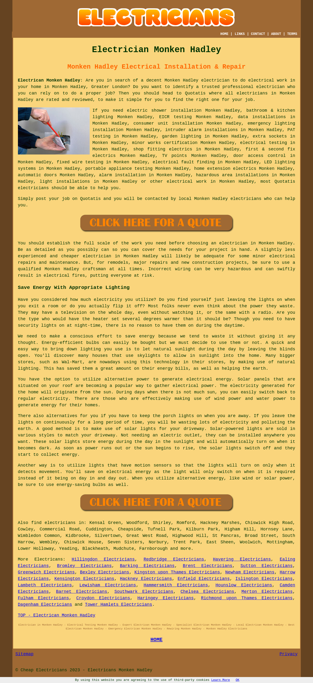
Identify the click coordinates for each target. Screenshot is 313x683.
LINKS (240, 34)
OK (238, 680)
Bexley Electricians (104, 572)
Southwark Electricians (143, 591)
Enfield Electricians (204, 578)
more (186, 548)
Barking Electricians (147, 565)
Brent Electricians (207, 565)
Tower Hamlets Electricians (118, 604)
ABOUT (276, 34)
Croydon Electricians (103, 598)
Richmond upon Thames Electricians (247, 598)
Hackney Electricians (146, 578)
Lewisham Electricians (107, 585)
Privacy (289, 654)
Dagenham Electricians (45, 604)
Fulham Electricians (43, 598)
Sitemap (25, 654)
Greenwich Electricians (46, 572)
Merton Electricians (267, 591)
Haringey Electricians (165, 598)
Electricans (48, 559)
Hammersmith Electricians (175, 585)
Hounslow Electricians (243, 585)
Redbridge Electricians (174, 559)
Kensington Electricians (84, 578)
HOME (224, 34)
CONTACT (258, 34)
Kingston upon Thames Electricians (177, 572)
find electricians (53, 522)
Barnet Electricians (81, 591)
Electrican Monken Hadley (49, 80)
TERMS (292, 34)
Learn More (220, 680)
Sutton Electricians (267, 565)
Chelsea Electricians (207, 591)
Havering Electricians (242, 559)
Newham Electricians (250, 572)
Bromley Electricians (84, 565)
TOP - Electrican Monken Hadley (56, 615)
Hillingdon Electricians (103, 559)
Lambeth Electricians (45, 585)
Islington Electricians (264, 578)
